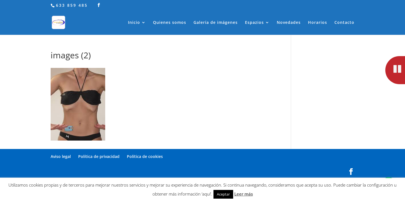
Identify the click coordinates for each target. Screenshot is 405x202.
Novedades (289, 22)
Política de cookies (145, 156)
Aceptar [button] (223, 194)
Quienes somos (169, 22)
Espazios (254, 22)
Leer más (243, 194)
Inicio (134, 22)
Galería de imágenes (216, 22)
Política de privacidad (99, 156)
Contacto (344, 22)
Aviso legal (61, 156)
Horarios (317, 22)
